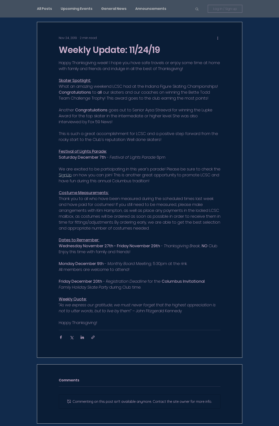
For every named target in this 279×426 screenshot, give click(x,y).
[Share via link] (93, 337)
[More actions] (217, 37)
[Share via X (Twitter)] (71, 337)
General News (114, 9)
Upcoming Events (76, 9)
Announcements (150, 9)
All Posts (44, 9)
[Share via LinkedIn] (82, 337)
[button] (197, 9)
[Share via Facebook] (61, 337)
